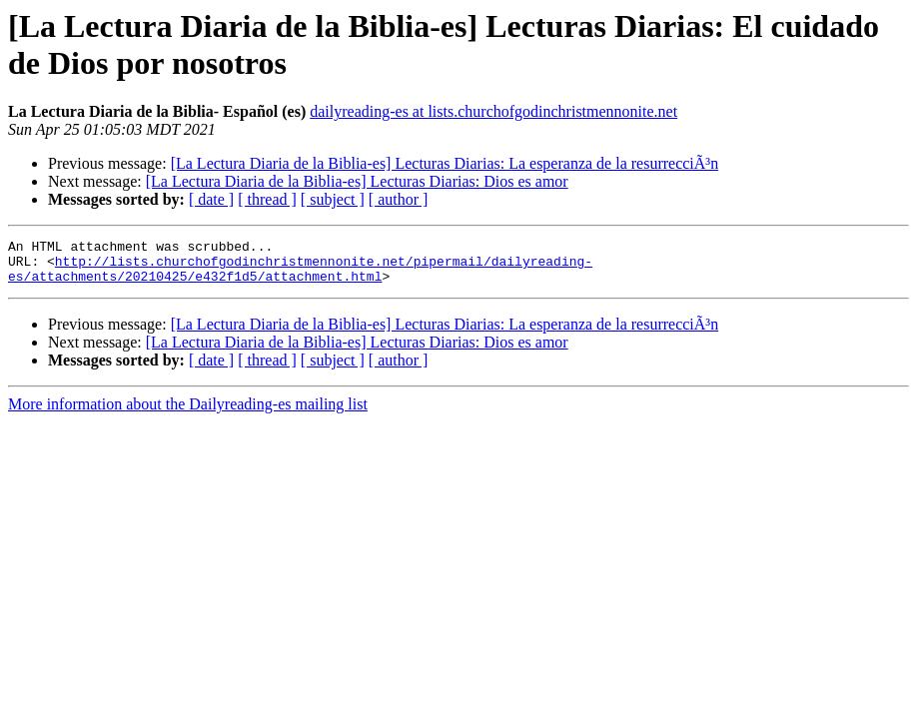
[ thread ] (267, 199)
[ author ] (399, 199)
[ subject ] (333, 199)
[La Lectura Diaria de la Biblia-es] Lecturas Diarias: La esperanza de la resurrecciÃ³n (445, 163)
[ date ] (211, 199)
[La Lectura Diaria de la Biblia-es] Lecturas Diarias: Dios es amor (357, 181)
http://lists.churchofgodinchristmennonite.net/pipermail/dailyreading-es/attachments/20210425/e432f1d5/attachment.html (300, 276)
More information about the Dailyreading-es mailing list (188, 412)
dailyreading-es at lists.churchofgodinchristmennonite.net (493, 111)
